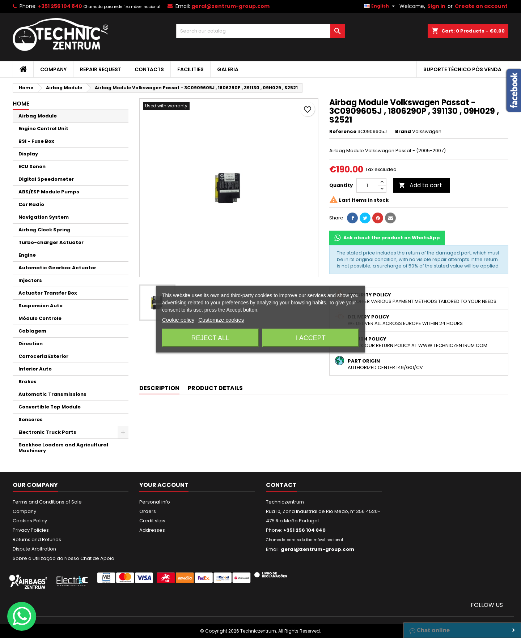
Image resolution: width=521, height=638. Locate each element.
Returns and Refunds (37, 539)
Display (28, 153)
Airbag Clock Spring (44, 229)
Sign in (436, 6)
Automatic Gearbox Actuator (57, 267)
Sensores (30, 419)
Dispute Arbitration (34, 548)
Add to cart (420, 185)
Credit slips (152, 520)
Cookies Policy (30, 520)
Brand (403, 131)
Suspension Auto (40, 305)
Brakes (27, 381)
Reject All (210, 337)
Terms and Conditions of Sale (47, 501)
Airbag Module (37, 115)
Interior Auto (35, 368)
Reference (342, 131)
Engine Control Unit (43, 128)
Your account (164, 485)
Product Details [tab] (215, 388)
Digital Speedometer (46, 179)
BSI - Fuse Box (36, 141)
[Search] (260, 31)
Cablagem (32, 330)
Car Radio (31, 204)
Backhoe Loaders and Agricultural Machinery (63, 447)
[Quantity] (367, 185)
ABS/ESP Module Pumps (48, 191)
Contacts (149, 69)
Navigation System (43, 217)
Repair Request (100, 69)
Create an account (481, 6)
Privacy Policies (31, 530)
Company (53, 69)
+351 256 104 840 (60, 6)
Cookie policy (178, 319)
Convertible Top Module (49, 406)
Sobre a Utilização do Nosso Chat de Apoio (63, 558)
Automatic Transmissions (52, 394)
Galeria (227, 69)
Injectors (30, 280)
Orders (147, 511)
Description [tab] (159, 388)
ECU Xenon (32, 166)
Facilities (190, 69)
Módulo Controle (40, 318)
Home (21, 103)
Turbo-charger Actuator (51, 242)
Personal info (154, 501)
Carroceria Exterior (43, 356)
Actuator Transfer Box (47, 293)
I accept (311, 337)
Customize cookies (221, 319)
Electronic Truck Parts (47, 432)
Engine (27, 255)
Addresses (152, 530)
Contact (281, 485)
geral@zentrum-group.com (230, 6)
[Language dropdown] (380, 6)
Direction (30, 343)
